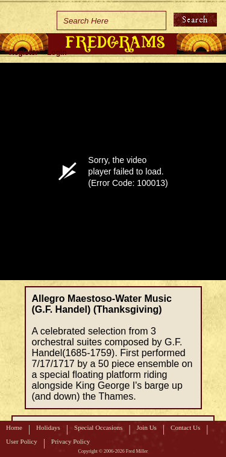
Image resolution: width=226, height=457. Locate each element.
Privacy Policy (70, 441)
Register (23, 52)
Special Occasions (98, 427)
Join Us (147, 427)
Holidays (48, 427)
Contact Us (185, 427)
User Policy (21, 441)
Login (57, 52)
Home (14, 427)
